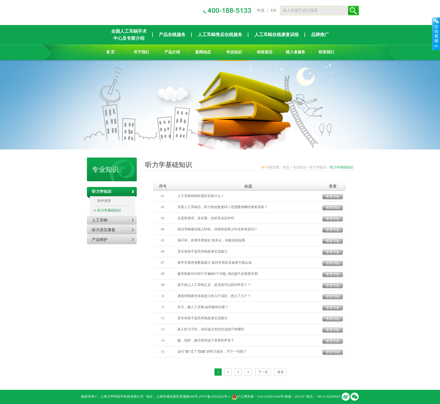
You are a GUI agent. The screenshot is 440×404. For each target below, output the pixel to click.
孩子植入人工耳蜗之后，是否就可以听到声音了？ (214, 285)
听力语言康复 (103, 230)
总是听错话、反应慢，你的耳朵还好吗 (206, 218)
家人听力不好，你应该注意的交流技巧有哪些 (211, 329)
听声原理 (104, 201)
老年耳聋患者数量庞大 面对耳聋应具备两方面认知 (215, 263)
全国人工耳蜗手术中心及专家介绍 (129, 35)
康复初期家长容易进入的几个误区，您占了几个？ (214, 296)
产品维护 (100, 240)
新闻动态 (203, 52)
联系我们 (326, 52)
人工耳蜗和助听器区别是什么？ (201, 196)
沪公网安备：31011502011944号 (260, 396)
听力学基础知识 (109, 210)
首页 (285, 167)
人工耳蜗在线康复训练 (276, 34)
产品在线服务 (172, 34)
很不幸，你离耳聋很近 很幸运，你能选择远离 (211, 240)
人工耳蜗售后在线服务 (220, 34)
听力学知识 (101, 191)
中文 (261, 10)
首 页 (110, 52)
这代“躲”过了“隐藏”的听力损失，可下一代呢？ (212, 351)
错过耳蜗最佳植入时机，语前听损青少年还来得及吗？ (218, 229)
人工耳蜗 (100, 220)
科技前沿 (264, 52)
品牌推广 (320, 34)
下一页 (263, 372)
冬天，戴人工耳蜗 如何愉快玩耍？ (203, 307)
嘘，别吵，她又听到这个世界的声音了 (206, 340)
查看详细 (332, 197)
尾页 (280, 372)
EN (273, 10)
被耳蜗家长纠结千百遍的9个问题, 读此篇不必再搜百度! (218, 274)
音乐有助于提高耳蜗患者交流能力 (203, 251)
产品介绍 (172, 52)
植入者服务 (295, 52)
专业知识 (234, 52)
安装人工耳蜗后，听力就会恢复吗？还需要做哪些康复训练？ (223, 207)
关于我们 (141, 52)
